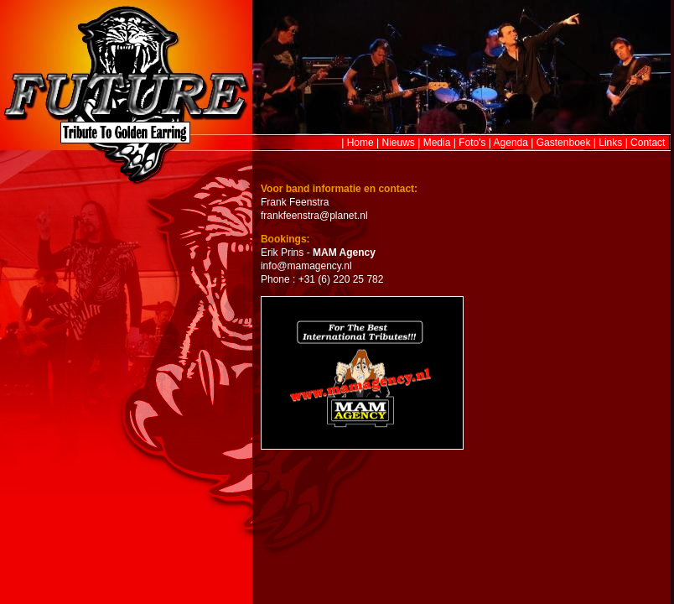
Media (437, 142)
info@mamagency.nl (306, 266)
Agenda (511, 142)
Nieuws (398, 142)
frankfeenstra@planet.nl (314, 215)
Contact (647, 142)
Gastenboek (564, 142)
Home (360, 142)
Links (610, 142)
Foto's (472, 142)
